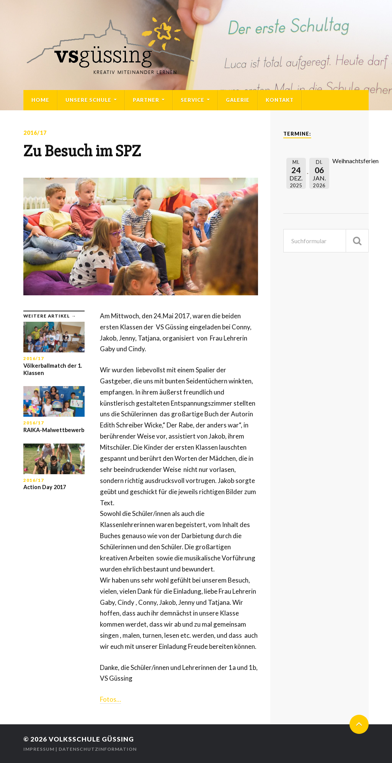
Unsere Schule (88, 100)
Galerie (238, 100)
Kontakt (280, 100)
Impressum (38, 749)
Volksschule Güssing (91, 739)
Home (40, 100)
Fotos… (110, 699)
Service (192, 100)
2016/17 (35, 132)
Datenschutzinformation (98, 749)
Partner (146, 100)
